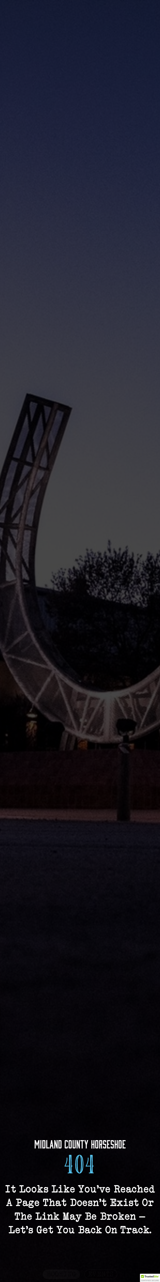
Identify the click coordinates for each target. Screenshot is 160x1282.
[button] (150, 1278)
